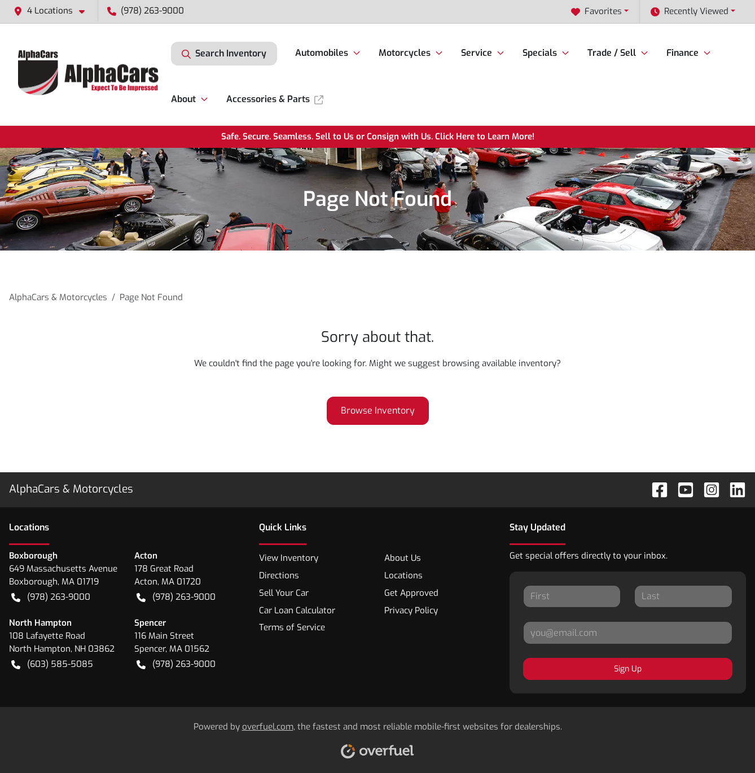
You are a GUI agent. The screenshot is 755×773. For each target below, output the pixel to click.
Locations (403, 575)
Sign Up (628, 669)
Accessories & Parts (274, 99)
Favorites (596, 11)
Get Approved (411, 593)
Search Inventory (224, 53)
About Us (402, 558)
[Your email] (627, 632)
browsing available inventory (499, 363)
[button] (53, 11)
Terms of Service (292, 627)
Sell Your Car (284, 593)
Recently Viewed (689, 11)
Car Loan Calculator (297, 610)
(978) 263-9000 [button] (145, 10)
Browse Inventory (378, 410)
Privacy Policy (411, 610)
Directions (279, 575)
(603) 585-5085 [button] (52, 664)
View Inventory (288, 558)
